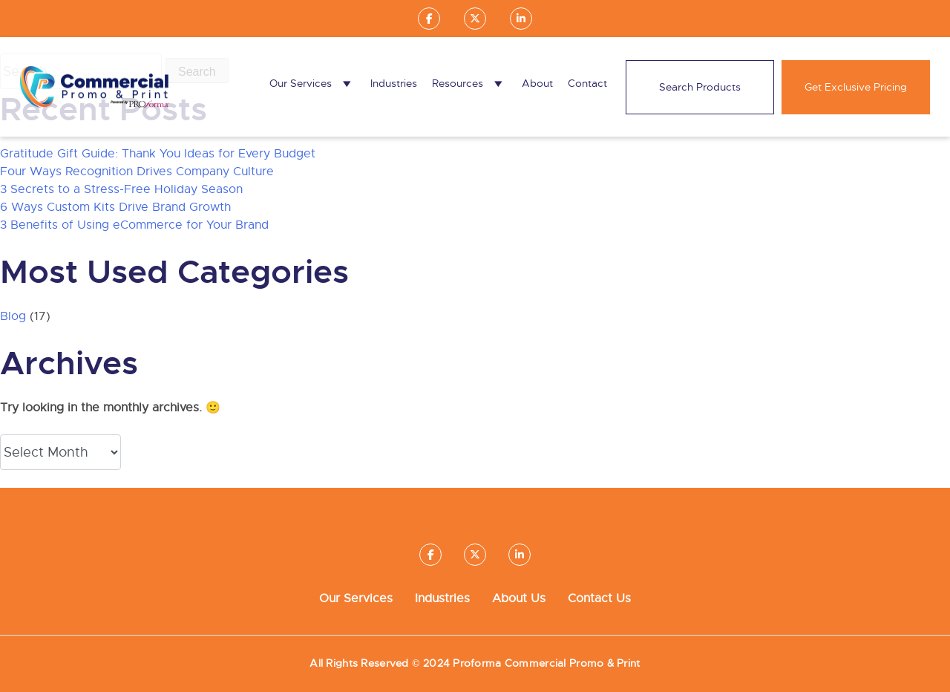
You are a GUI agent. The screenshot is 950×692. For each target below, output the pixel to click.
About (537, 83)
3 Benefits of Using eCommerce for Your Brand (134, 225)
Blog (13, 316)
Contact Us (599, 598)
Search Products (700, 87)
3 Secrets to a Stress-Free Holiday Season (121, 189)
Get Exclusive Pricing (856, 87)
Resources (469, 83)
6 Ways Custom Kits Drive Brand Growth (115, 207)
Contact (587, 83)
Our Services (312, 83)
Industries (393, 83)
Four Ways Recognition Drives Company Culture (137, 171)
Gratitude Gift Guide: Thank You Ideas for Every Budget (157, 153)
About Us (519, 598)
